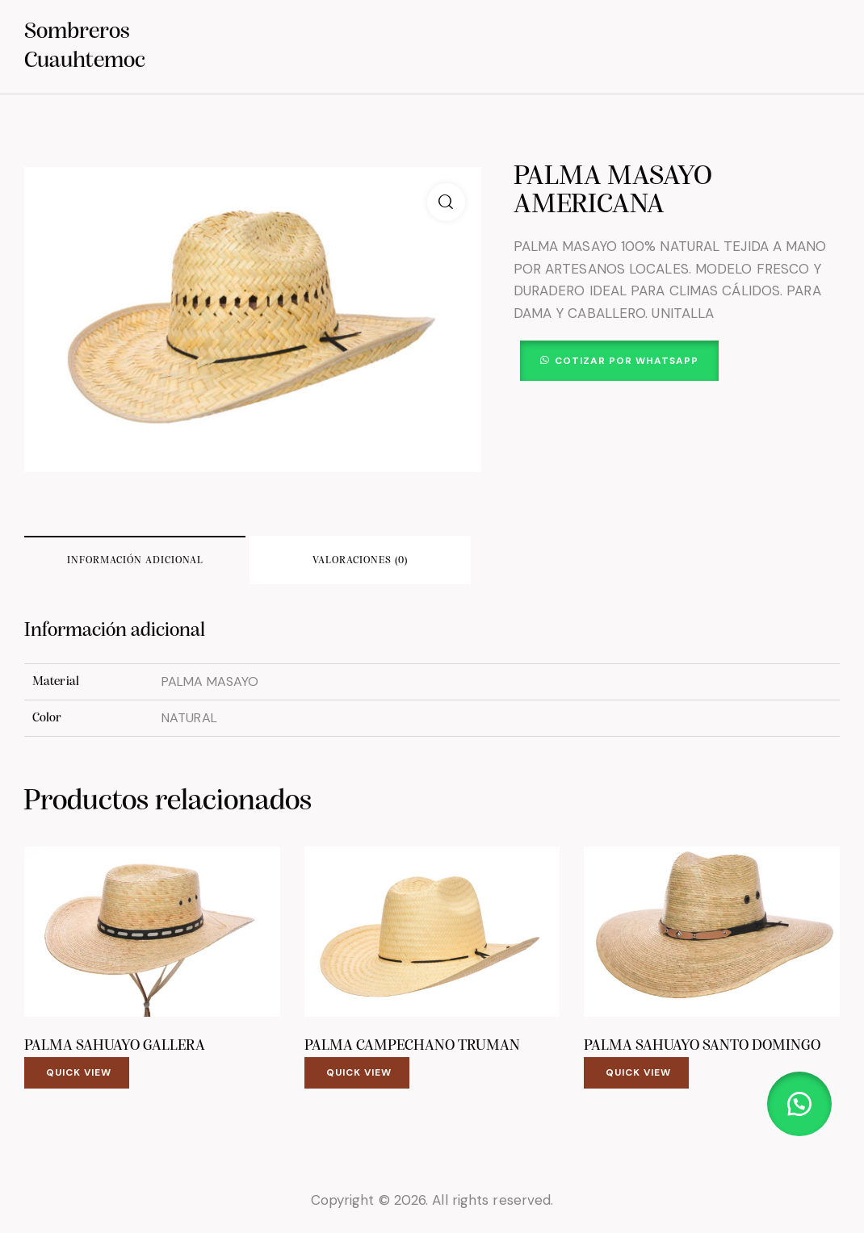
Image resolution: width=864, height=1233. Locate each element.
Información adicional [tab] (135, 560)
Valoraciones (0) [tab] (360, 560)
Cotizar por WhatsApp (626, 360)
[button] (446, 202)
